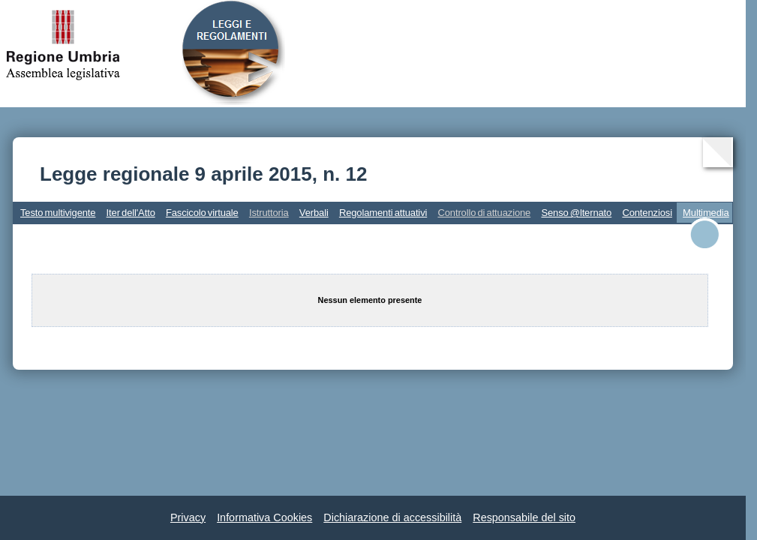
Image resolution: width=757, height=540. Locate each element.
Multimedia (706, 212)
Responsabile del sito (524, 518)
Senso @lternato (576, 212)
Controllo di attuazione (483, 212)
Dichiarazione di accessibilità (392, 518)
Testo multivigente (57, 212)
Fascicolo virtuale (202, 212)
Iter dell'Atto (131, 212)
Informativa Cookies (264, 518)
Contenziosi (647, 212)
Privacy (188, 518)
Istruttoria (269, 212)
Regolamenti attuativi (383, 212)
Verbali (314, 212)
